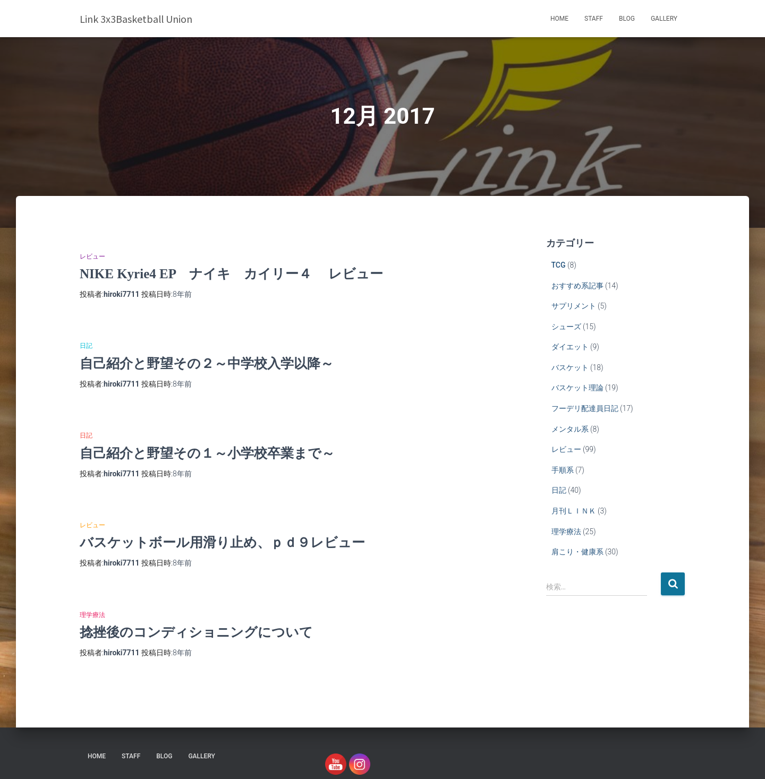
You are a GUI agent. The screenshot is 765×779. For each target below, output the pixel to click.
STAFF (593, 18)
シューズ (566, 326)
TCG (558, 265)
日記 (86, 345)
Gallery (664, 18)
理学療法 (92, 615)
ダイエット (570, 347)
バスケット (570, 367)
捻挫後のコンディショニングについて (196, 632)
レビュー (92, 256)
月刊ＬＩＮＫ (573, 511)
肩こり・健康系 (577, 551)
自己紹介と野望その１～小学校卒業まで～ (207, 453)
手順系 (562, 470)
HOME (559, 18)
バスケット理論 (577, 387)
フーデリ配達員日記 (584, 408)
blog (627, 18)
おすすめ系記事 (577, 285)
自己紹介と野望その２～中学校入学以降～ (207, 363)
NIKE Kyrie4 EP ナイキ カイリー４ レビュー (231, 274)
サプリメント (573, 306)
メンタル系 (570, 429)
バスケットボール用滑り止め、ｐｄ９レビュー (222, 542)
